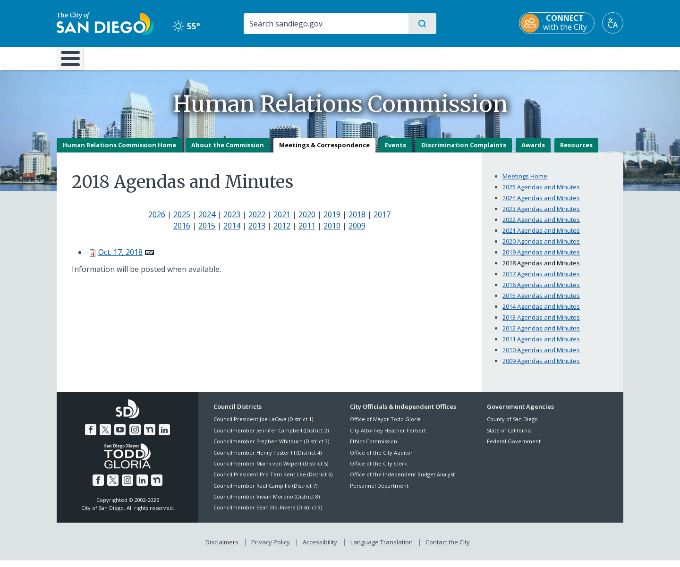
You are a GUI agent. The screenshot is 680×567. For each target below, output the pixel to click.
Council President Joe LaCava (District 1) (263, 426)
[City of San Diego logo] (105, 22)
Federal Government (514, 448)
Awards (533, 151)
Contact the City (447, 548)
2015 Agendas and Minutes (541, 302)
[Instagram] (135, 436)
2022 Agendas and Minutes (541, 226)
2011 (306, 232)
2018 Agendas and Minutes (541, 269)
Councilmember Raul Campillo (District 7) (265, 492)
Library (392, 57)
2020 (306, 221)
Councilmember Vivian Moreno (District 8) (266, 503)
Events (395, 151)
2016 (181, 232)
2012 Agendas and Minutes (541, 334)
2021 (281, 221)
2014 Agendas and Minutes (541, 313)
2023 (231, 221)
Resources (576, 151)
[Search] (326, 23)
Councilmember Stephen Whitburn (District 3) (271, 448)
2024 (206, 221)
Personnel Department (379, 492)
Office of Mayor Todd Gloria (385, 426)
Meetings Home (524, 182)
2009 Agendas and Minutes (541, 367)
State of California (509, 436)
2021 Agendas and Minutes (541, 237)
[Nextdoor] (149, 436)
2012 (281, 232)
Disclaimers (221, 548)
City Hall (577, 57)
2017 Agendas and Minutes (541, 280)
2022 (256, 221)
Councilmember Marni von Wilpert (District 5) (270, 470)
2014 (231, 232)
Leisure (136, 57)
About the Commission (227, 151)
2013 (256, 232)
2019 (331, 221)
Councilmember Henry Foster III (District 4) (267, 459)
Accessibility (320, 548)
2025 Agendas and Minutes (541, 193)
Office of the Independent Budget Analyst (402, 481)
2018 (357, 221)
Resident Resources (223, 57)
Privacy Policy (270, 548)
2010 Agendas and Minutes (541, 356)
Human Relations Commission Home (119, 151)
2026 (156, 221)
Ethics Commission (373, 448)
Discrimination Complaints (463, 151)
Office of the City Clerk (378, 470)
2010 (331, 232)
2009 (357, 232)
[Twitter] (105, 436)
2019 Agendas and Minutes (541, 258)
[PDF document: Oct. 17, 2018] (126, 259)
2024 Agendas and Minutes (541, 204)
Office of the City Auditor (381, 459)
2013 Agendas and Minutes (541, 324)
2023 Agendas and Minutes (541, 215)
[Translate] (612, 23)
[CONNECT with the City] (557, 23)
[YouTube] (120, 436)
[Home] (75, 62)
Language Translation (381, 548)
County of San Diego (512, 426)
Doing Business (307, 57)
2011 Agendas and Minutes (541, 345)
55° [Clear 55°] (186, 26)
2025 (181, 221)
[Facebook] (90, 436)
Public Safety (485, 57)
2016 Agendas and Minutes (541, 291)
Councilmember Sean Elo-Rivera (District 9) (267, 514)
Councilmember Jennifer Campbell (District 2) (271, 436)
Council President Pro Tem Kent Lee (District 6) (272, 481)
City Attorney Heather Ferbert (388, 436)
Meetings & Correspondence (324, 151)
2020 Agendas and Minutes (541, 248)
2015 (206, 232)
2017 (382, 221)
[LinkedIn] (164, 436)
